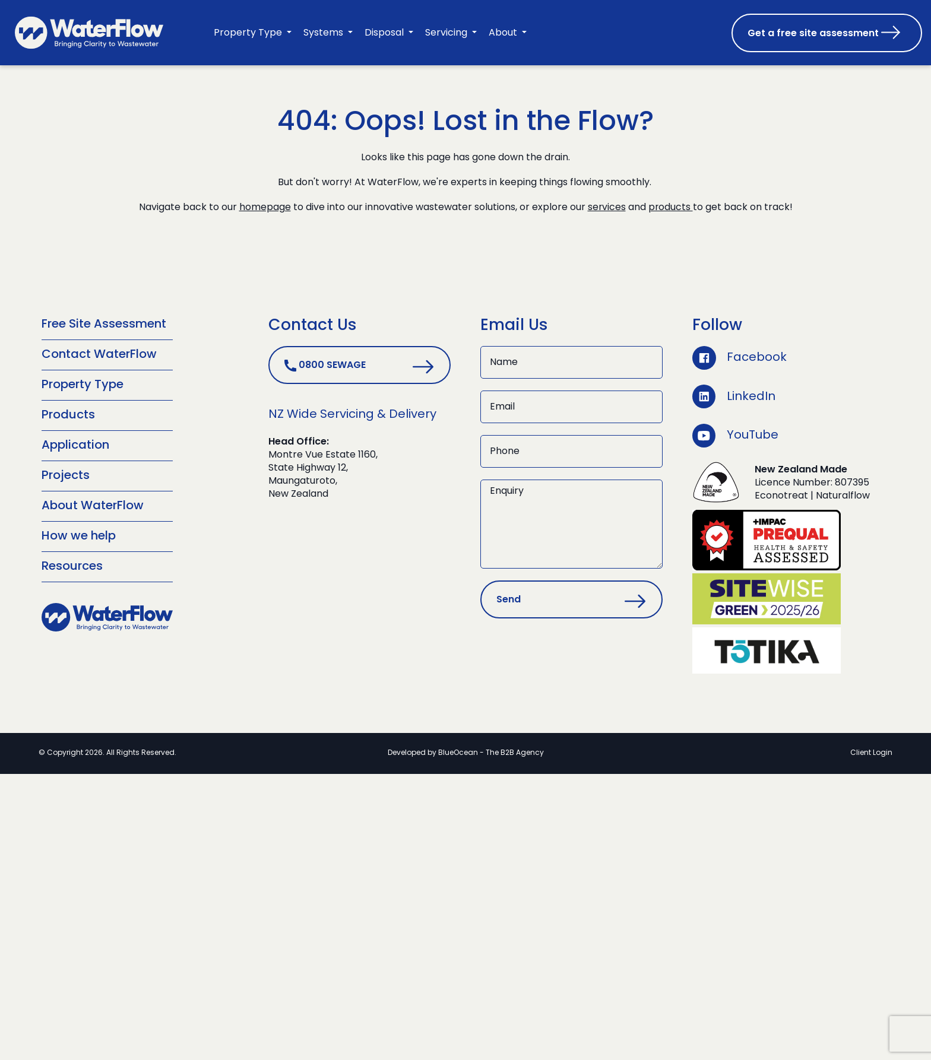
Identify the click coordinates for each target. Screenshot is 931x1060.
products (671, 207)
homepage (264, 207)
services (606, 207)
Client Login (871, 752)
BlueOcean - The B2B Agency (491, 752)
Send (508, 600)
